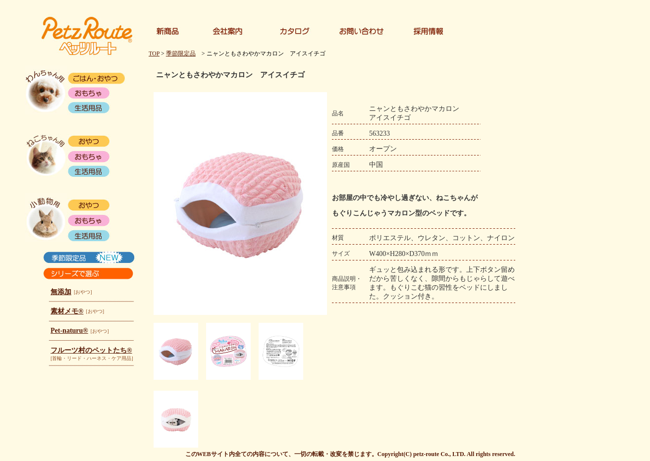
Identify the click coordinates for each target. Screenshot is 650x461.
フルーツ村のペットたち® (91, 350)
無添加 (61, 292)
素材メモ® (67, 311)
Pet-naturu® (69, 330)
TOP (154, 53)
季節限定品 (181, 53)
